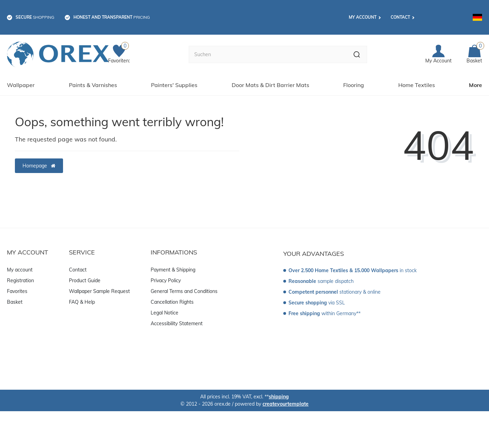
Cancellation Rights (172, 302)
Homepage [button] (39, 166)
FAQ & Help (82, 302)
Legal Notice (164, 313)
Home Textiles (416, 84)
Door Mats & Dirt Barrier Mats (270, 84)
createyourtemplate (286, 404)
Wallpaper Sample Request (99, 291)
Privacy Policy (166, 280)
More (475, 84)
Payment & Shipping (173, 270)
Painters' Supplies (174, 84)
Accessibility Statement (177, 323)
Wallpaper (21, 84)
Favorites (17, 291)
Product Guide (84, 280)
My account (362, 17)
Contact (400, 17)
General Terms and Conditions (184, 291)
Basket (15, 302)
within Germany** (324, 313)
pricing (111, 17)
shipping (279, 397)
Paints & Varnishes (93, 84)
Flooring (353, 84)
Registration (20, 280)
